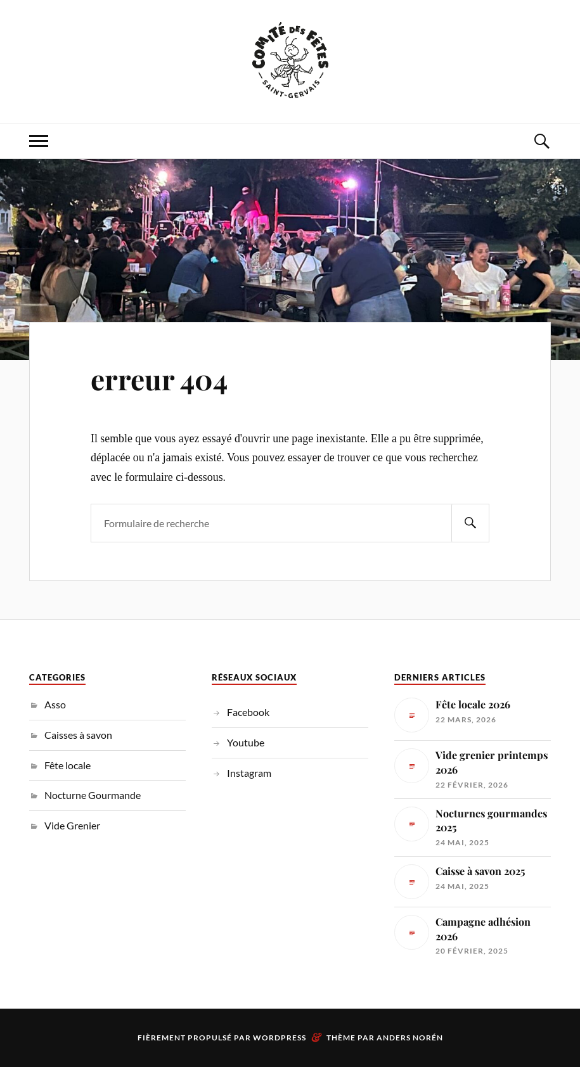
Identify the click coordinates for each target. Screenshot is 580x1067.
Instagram (249, 773)
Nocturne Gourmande (92, 795)
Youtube (245, 742)
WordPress (279, 1037)
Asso (55, 704)
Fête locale (67, 765)
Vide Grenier (72, 825)
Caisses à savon (78, 735)
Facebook (248, 712)
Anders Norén (410, 1037)
